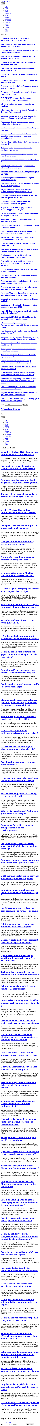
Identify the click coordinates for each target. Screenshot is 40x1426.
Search (3, 404)
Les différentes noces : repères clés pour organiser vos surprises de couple (19, 909)
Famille (7, 15)
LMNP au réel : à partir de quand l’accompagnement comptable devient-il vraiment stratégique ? (19, 325)
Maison (7, 27)
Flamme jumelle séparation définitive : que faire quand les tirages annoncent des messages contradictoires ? (19, 136)
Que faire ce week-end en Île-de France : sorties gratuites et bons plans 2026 (19, 306)
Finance (7, 17)
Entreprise (8, 13)
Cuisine (7, 12)
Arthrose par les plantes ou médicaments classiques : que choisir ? (16, 149)
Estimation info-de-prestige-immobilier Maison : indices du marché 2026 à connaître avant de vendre (19, 381)
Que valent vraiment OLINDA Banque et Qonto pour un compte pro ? (19, 1068)
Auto (6, 8)
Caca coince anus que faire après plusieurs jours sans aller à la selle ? (18, 747)
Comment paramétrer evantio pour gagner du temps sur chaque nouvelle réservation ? (18, 117)
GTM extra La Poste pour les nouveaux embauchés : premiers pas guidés (16, 203)
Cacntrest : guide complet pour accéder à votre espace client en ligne (20, 589)
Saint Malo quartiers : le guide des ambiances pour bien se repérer (17, 925)
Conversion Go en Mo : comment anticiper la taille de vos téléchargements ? (17, 828)
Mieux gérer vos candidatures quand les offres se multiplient (18, 1138)
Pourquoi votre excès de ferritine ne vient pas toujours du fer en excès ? (18, 45)
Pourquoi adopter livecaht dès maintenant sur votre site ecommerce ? (19, 1269)
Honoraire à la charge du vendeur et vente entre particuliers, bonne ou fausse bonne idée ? (19, 294)
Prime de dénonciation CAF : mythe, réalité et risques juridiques (18, 987)
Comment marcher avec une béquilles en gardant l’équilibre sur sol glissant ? (19, 51)
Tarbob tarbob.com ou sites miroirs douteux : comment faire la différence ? (18, 238)
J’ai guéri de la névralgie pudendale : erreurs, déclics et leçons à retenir (18, 57)
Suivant (10, 1422)
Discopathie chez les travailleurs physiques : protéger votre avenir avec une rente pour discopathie (17, 263)
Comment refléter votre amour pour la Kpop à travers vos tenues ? (19, 1319)
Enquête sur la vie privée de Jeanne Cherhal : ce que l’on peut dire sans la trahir (19, 394)
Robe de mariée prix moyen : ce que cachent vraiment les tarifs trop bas (17, 123)
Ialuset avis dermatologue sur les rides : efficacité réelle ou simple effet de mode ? (19, 250)
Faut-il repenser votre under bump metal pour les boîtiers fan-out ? (18, 1219)
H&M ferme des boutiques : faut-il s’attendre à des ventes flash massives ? (18, 111)
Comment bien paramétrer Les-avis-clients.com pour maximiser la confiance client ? (19, 288)
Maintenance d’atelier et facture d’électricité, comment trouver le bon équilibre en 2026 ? (18, 374)
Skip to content (5, 1)
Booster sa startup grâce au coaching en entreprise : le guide (18, 794)
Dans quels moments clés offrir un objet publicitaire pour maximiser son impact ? (16, 362)
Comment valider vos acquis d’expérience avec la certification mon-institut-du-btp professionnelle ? (20, 338)
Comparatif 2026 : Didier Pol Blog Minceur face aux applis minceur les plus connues (19, 318)
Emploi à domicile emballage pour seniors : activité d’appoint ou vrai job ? (17, 208)
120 (6, 1422)
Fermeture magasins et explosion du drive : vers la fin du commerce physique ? (20, 282)
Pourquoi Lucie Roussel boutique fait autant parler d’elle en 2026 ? (17, 69)
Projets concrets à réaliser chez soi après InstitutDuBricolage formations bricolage (16, 191)
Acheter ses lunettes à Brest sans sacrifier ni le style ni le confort (16, 1284)
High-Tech (8, 20)
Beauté (7, 10)
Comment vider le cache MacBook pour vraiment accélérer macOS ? (17, 574)
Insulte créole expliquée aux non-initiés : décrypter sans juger (20, 685)
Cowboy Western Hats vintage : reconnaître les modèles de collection (18, 511)
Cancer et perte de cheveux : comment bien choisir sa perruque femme (19, 941)
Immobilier (8, 22)
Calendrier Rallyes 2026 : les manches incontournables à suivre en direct (15, 39)
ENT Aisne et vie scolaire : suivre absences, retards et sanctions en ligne (19, 1053)
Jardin (6, 24)
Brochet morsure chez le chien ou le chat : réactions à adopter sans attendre (16, 256)
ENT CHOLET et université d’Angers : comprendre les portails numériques (16, 99)
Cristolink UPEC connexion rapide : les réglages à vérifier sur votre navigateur (20, 400)
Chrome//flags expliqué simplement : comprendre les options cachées (18, 558)
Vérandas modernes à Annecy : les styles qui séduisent (17, 621)
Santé (6, 31)
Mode (6, 29)
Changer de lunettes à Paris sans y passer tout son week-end (17, 542)
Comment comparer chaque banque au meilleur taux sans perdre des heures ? (19, 197)
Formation (8, 19)
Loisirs (7, 25)
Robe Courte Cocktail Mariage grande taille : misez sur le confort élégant (18, 167)
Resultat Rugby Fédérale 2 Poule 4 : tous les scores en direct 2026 (18, 717)
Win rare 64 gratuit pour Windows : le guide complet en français (19, 812)
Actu (6, 7)
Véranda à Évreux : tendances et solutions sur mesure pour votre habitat (18, 388)
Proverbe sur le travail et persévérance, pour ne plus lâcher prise (20, 1253)
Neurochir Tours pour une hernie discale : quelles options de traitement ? (20, 1166)
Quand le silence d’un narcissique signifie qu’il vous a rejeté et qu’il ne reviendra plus (18, 232)
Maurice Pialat (10, 409)
